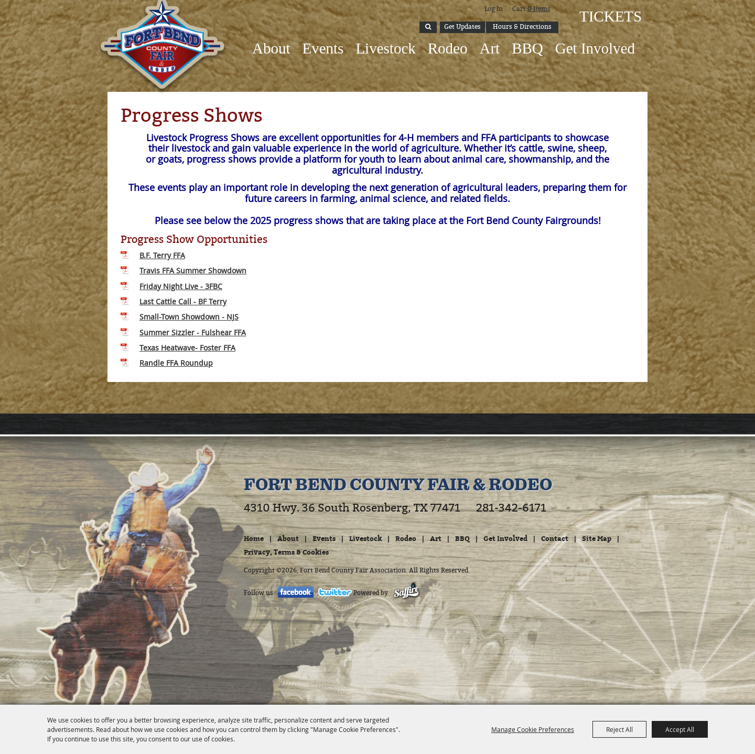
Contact (554, 538)
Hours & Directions (522, 26)
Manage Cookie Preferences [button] (532, 729)
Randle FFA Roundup (176, 363)
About (271, 48)
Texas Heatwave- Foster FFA (187, 348)
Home (254, 538)
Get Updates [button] (462, 26)
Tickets (609, 16)
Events (322, 48)
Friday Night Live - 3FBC (180, 286)
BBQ (527, 48)
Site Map (596, 538)
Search (428, 27)
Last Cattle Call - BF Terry (182, 301)
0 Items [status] (539, 9)
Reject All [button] (619, 729)
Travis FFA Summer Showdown (192, 270)
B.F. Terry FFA (162, 255)
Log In (493, 9)
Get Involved (595, 48)
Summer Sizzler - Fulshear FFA (192, 332)
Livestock (385, 48)
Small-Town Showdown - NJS (189, 317)
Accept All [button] (679, 729)
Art (489, 48)
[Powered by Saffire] (406, 593)
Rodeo (448, 48)
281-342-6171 (511, 508)
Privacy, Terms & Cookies (286, 552)
